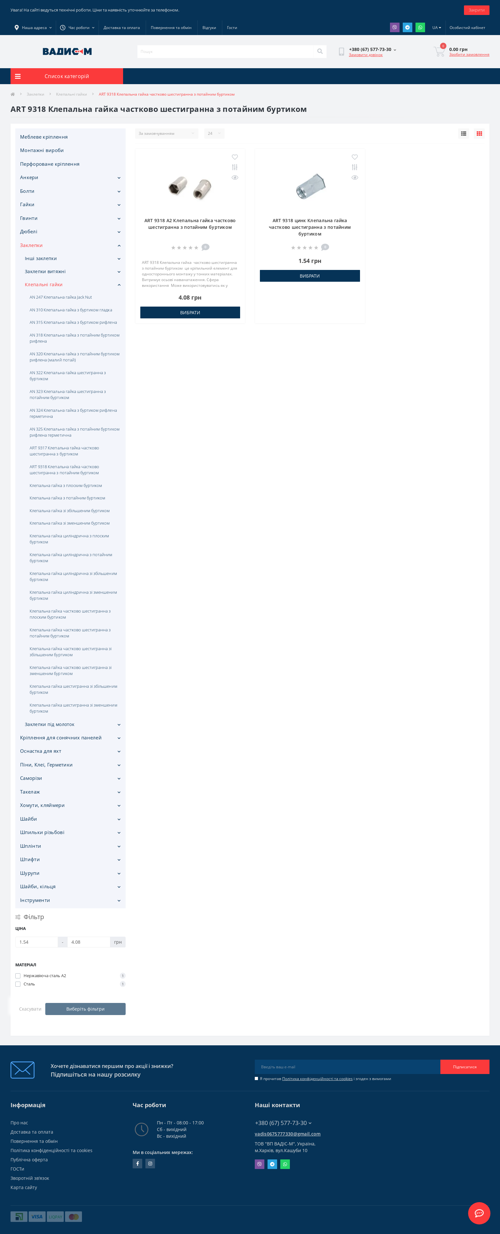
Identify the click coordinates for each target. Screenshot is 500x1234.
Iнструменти (35, 900)
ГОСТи (17, 1169)
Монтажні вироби (42, 150)
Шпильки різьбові (42, 832)
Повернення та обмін (171, 27)
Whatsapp (420, 27)
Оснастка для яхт (40, 751)
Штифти (30, 859)
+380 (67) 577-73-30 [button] (283, 1123)
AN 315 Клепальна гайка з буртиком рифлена (73, 322)
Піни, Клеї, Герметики (46, 764)
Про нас (19, 1123)
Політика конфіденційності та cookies (317, 1078)
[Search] (320, 51)
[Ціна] (36, 942)
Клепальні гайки (71, 94)
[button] (77, 27)
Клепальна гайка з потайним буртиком (67, 498)
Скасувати (30, 1009)
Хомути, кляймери (42, 805)
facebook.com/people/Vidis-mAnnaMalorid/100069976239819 (137, 1163)
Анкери (29, 177)
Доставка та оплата (122, 27)
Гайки (27, 204)
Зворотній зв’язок (30, 1178)
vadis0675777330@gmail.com (288, 1134)
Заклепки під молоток (49, 724)
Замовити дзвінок (366, 54)
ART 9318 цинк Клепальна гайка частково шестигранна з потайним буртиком (310, 227)
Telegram (407, 27)
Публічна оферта (29, 1160)
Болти (27, 191)
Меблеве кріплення (44, 137)
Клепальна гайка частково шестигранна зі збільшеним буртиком (71, 652)
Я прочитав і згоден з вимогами (325, 1078)
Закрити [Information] (477, 10)
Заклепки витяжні (45, 271)
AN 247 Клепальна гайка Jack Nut (61, 297)
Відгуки (209, 27)
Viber (395, 27)
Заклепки (35, 94)
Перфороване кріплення (49, 164)
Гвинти (29, 218)
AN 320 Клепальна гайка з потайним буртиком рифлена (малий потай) (75, 357)
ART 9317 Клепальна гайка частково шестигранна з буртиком (64, 451)
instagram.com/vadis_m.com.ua (150, 1163)
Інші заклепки (41, 258)
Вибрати (190, 312)
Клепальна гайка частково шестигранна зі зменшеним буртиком (71, 670)
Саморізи (31, 778)
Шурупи (30, 873)
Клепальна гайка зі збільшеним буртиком (70, 510)
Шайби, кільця (37, 886)
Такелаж (30, 791)
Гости (232, 27)
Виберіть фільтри (85, 1009)
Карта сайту (24, 1187)
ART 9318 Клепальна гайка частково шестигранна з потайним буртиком (64, 470)
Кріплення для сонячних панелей (61, 737)
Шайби (28, 819)
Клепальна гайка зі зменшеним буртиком (70, 523)
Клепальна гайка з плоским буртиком (66, 485)
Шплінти (30, 846)
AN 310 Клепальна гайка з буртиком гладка (71, 310)
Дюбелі (28, 231)
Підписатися (465, 1067)
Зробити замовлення (469, 54)
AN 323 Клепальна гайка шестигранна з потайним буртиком (68, 394)
